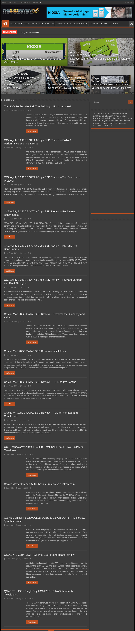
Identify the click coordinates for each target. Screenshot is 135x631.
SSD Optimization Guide (28, 32)
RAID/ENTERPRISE (78, 24)
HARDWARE (61, 24)
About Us (36, 2)
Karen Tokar (10, 454)
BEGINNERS (15, 24)
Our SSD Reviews (111, 24)
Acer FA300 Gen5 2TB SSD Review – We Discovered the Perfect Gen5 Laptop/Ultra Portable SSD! (100, 59)
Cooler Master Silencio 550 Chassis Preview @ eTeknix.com (39, 484)
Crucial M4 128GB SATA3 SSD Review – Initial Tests (35, 351)
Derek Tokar (10, 148)
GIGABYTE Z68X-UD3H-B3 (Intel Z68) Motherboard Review (39, 554)
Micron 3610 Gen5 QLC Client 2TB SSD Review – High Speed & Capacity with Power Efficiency (111, 84)
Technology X (25, 2)
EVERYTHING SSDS (33, 24)
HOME (5, 23)
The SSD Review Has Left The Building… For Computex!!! (38, 106)
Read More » (32, 131)
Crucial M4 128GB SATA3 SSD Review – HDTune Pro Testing (40, 381)
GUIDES (48, 24)
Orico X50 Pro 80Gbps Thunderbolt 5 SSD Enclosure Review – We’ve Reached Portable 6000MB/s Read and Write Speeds (21, 81)
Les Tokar (9, 110)
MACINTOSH (95, 24)
